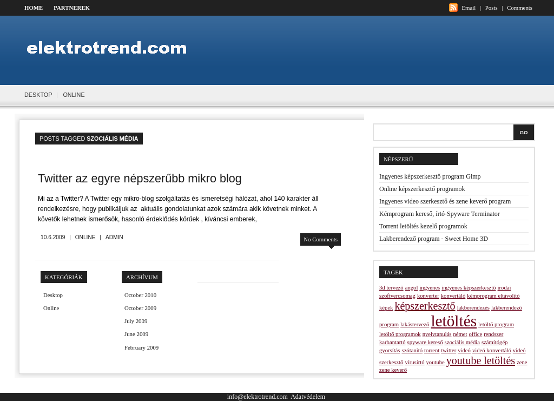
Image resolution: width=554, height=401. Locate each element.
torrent (431, 350)
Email (468, 7)
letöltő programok (400, 334)
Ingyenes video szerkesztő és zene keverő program (445, 201)
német (460, 334)
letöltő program (496, 324)
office (476, 334)
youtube (435, 362)
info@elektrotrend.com (257, 396)
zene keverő (393, 370)
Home (33, 7)
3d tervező (391, 288)
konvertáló (453, 296)
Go (524, 132)
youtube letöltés (480, 360)
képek (386, 308)
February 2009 (141, 347)
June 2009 (136, 334)
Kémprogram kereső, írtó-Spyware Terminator (439, 214)
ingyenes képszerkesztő (468, 288)
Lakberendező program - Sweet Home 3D (433, 238)
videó (464, 350)
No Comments (321, 239)
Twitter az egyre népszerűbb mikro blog (140, 178)
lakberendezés (473, 308)
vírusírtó (414, 362)
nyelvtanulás (437, 334)
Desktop (38, 94)
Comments (519, 7)
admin (114, 237)
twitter (448, 350)
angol (411, 288)
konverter (428, 296)
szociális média (462, 342)
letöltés (454, 321)
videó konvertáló (491, 350)
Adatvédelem (308, 396)
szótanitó (411, 350)
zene (522, 362)
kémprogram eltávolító (493, 296)
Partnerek (72, 7)
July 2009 (135, 321)
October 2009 (140, 308)
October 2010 (140, 295)
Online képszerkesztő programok (422, 189)
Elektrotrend (112, 48)
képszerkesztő (424, 306)
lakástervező (414, 324)
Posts (491, 7)
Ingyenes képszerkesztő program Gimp (430, 176)
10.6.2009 (53, 237)
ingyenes (429, 288)
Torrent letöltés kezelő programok (423, 226)
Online (73, 94)
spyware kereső (425, 342)
